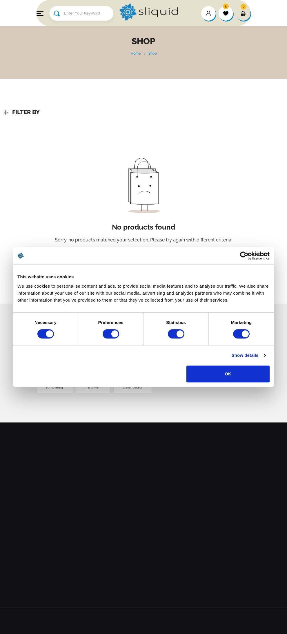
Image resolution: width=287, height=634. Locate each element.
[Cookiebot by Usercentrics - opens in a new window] (244, 255)
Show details (245, 355)
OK (228, 373)
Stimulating (55, 387)
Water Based (132, 387)
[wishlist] (226, 13)
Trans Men (93, 387)
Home (136, 53)
